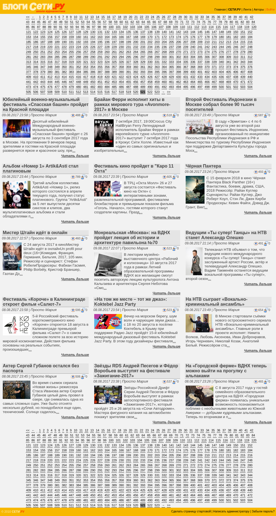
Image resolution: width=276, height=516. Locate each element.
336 (192, 62)
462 (178, 82)
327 (128, 62)
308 (221, 57)
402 (207, 72)
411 (42, 77)
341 (228, 62)
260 (107, 52)
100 (111, 27)
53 (83, 22)
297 (142, 57)
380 (49, 72)
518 (121, 91)
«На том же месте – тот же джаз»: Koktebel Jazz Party (130, 302)
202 (149, 42)
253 (57, 52)
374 (235, 67)
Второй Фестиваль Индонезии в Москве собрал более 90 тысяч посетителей (221, 104)
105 (146, 27)
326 (121, 62)
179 (214, 37)
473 (28, 86)
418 (92, 77)
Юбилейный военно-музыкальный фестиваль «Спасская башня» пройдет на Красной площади (46, 104)
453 (114, 82)
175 (185, 37)
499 (214, 86)
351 (71, 67)
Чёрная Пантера (203, 166)
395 (157, 72)
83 (247, 22)
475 (42, 86)
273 (200, 52)
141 (171, 32)
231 (128, 47)
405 (228, 72)
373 (228, 67)
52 (77, 22)
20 (130, 17)
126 (64, 32)
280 (249, 52)
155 (42, 37)
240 (192, 47)
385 (85, 72)
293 (114, 57)
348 (49, 67)
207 (185, 42)
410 (35, 77)
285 (57, 57)
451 (100, 82)
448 (78, 82)
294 (121, 57)
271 (185, 52)
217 (28, 47)
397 (171, 72)
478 (64, 86)
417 (85, 77)
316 (49, 62)
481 (85, 86)
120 (254, 27)
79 (226, 22)
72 (187, 22)
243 (214, 47)
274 (207, 52)
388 (107, 72)
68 (165, 22)
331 (157, 62)
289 (85, 57)
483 (100, 86)
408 (249, 72)
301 (171, 57)
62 (132, 22)
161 (85, 37)
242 (207, 47)
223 (71, 47)
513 (85, 91)
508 (49, 91)
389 (114, 72)
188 (49, 42)
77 (214, 22)
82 (242, 22)
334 (178, 62)
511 (71, 91)
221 (57, 47)
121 (28, 32)
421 (114, 77)
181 (228, 37)
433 (200, 77)
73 (193, 22)
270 (178, 52)
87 (38, 27)
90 (55, 27)
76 (209, 22)
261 (114, 52)
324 (107, 62)
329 (142, 62)
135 (128, 32)
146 (207, 32)
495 (185, 86)
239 (185, 47)
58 (110, 22)
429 (171, 77)
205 (171, 42)
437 (228, 77)
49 (60, 22)
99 (104, 27)
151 (242, 32)
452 (107, 82)
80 (231, 22)
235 (157, 47)
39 (235, 17)
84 (253, 22)
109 (175, 27)
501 (228, 86)
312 (249, 57)
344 (249, 62)
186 (35, 42)
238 (178, 47)
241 (200, 47)
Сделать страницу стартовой (191, 511)
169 (142, 37)
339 (214, 62)
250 (35, 52)
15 (103, 17)
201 (142, 42)
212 (221, 42)
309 (228, 57)
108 (168, 27)
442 (35, 82)
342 (235, 62)
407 (242, 72)
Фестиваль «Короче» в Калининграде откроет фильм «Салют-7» (44, 302)
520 (135, 91)
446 (64, 82)
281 (28, 57)
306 (207, 57)
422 (121, 77)
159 (71, 37)
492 (164, 86)
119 (246, 27)
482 (92, 86)
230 (121, 47)
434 (207, 77)
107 (161, 27)
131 (100, 32)
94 (77, 27)
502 (235, 86)
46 (44, 22)
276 (221, 52)
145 (200, 32)
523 (157, 91)
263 (128, 52)
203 (157, 42)
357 (114, 67)
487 (128, 86)
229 (114, 47)
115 (218, 27)
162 (92, 37)
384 (78, 72)
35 (213, 17)
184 (249, 37)
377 (28, 72)
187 (42, 42)
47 (49, 22)
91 (60, 27)
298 (149, 57)
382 (64, 72)
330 (149, 62)
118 (239, 27)
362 (149, 67)
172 (164, 37)
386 (92, 72)
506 (35, 91)
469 (228, 82)
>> (168, 91)
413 (57, 77)
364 (164, 67)
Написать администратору (231, 511)
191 (71, 42)
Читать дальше (75, 156)
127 (71, 32)
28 (174, 17)
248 (249, 47)
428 (164, 77)
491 (157, 86)
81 (237, 22)
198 (121, 42)
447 (71, 82)
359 (128, 67)
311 (242, 57)
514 (92, 91)
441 (28, 82)
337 (200, 62)
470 (235, 82)
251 (42, 52)
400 (192, 72)
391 (128, 72)
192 (78, 42)
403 (214, 72)
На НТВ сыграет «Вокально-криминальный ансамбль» (216, 302)
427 (157, 77)
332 (164, 62)
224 (78, 47)
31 (191, 17)
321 (85, 62)
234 (149, 47)
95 (83, 27)
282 (35, 57)
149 (228, 32)
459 (157, 82)
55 (93, 22)
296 (135, 57)
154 (35, 37)
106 (154, 27)
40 (240, 17)
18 (119, 17)
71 (181, 22)
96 (88, 27)
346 (35, 67)
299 (157, 57)
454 (121, 82)
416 (78, 77)
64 (143, 22)
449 (85, 82)
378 (35, 72)
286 (64, 57)
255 (71, 52)
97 (93, 27)
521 (142, 91)
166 (121, 37)
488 (135, 86)
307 (214, 57)
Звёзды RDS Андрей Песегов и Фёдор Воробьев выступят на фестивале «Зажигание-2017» (136, 370)
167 (128, 37)
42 (251, 17)
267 (157, 52)
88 (44, 27)
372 (221, 67)
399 (185, 72)
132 (107, 32)
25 (158, 17)
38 (229, 17)
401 (200, 72)
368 (192, 67)
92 (66, 27)
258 (92, 52)
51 (71, 22)
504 (249, 86)
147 (214, 32)
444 (49, 82)
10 (75, 17)
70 (176, 22)
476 (49, 86)
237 (171, 47)
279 (242, 52)
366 (178, 67)
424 (135, 77)
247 (242, 47)
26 (163, 17)
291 (100, 57)
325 (114, 62)
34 (207, 17)
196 (107, 42)
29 (180, 17)
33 (202, 17)
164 (107, 37)
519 (128, 91)
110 (182, 27)
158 (64, 37)
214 (235, 42)
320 (78, 62)
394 (149, 72)
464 (192, 82)
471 (242, 82)
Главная (220, 9)
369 (200, 67)
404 (221, 72)
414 (64, 77)
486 (121, 86)
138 (149, 32)
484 (107, 86)
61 (126, 22)
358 (121, 67)
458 (149, 82)
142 (178, 32)
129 (85, 32)
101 (118, 27)
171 (157, 37)
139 (157, 32)
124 (49, 32)
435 (214, 77)
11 (81, 17)
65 (148, 22)
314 (35, 62)
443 (42, 82)
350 (64, 67)
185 (28, 42)
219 (42, 47)
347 (42, 67)
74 (198, 22)
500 (221, 86)
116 (225, 27)
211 (214, 42)
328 (135, 62)
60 (121, 22)
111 (189, 27)
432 (192, 77)
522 (149, 91)
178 (207, 37)
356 (107, 67)
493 (171, 86)
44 (33, 22)
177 (200, 37)
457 (142, 82)
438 (235, 77)
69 (170, 22)
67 (160, 22)
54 (88, 22)
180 (221, 37)
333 (171, 62)
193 (85, 42)
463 (185, 82)
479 (71, 86)
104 (139, 27)
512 (78, 91)
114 (211, 27)
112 (196, 27)
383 (71, 72)
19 (125, 17)
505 (28, 91)
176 (192, 37)
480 (78, 86)
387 (100, 72)
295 (128, 57)
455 (128, 82)
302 (178, 57)
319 (71, 62)
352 (78, 67)
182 (235, 37)
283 (42, 57)
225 (85, 47)
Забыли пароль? (263, 511)
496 (192, 86)
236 (164, 47)
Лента (247, 9)
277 (228, 52)
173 (171, 37)
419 (100, 77)
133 (114, 32)
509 (57, 91)
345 (28, 67)
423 (128, 77)
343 (242, 62)
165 (114, 37)
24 (152, 17)
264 (135, 52)
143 (185, 32)
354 (92, 67)
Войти (270, 9)
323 (100, 62)
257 (85, 52)
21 (136, 17)
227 (100, 47)
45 (38, 22)
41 (246, 17)
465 (200, 82)
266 (149, 52)
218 (35, 47)
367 (185, 67)
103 (132, 27)
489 (142, 86)
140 (164, 32)
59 (115, 22)
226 (92, 47)
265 (142, 52)
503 (242, 86)
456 (135, 82)
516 (107, 91)
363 (157, 67)
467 (214, 82)
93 (71, 27)
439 (242, 77)
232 (135, 47)
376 (249, 67)
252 (49, 52)
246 (235, 47)
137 (142, 32)
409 (28, 77)
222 (64, 47)
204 (164, 42)
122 (35, 32)
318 (64, 62)
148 (221, 32)
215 (242, 42)
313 (28, 62)
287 (71, 57)
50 (66, 22)
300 (164, 57)
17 (114, 17)
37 (224, 17)
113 (203, 27)
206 (178, 42)
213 (228, 42)
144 (192, 32)
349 (57, 67)
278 (235, 52)
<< (27, 17)
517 (114, 91)
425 (142, 77)
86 (33, 27)
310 (235, 57)
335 (185, 62)
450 (92, 82)
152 (249, 32)
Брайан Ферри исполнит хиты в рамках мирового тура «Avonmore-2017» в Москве (132, 104)
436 (221, 77)
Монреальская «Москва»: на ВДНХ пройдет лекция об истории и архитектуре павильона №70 (132, 237)
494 (178, 86)
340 (221, 62)
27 (169, 17)
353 (85, 67)
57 (104, 22)
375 (242, 67)
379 (42, 72)
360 (135, 67)
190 (64, 42)
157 (57, 37)
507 (42, 91)
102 (125, 27)
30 (185, 17)
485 (114, 86)
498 (207, 86)
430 (178, 77)
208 (192, 42)
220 (49, 47)
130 (92, 32)
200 (135, 42)
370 (207, 67)
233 (142, 47)
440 (249, 77)
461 (171, 82)
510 (64, 91)
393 (142, 72)
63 (137, 22)
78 (220, 22)
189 (57, 42)
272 (192, 52)
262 (121, 52)
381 (57, 72)
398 (178, 72)
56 (99, 22)
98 (99, 27)
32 (196, 17)
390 (121, 72)
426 (149, 77)
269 (171, 52)
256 (78, 52)
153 (28, 37)
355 (100, 67)
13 (92, 17)
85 (27, 27)
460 (164, 82)
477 (57, 86)
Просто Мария (43, 115)
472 (249, 82)
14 (97, 17)
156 (49, 37)
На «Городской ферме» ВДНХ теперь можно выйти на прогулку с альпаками (226, 370)
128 (78, 32)
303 (185, 57)
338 (207, 62)
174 (178, 37)
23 (147, 17)
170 (149, 37)
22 (141, 17)
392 (135, 72)
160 (78, 37)
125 (57, 32)
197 (114, 42)
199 (128, 42)
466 (207, 82)
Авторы (259, 9)
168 (135, 37)
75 (204, 22)
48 (55, 22)
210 (207, 42)
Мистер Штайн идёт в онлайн (35, 232)
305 (200, 57)
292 (107, 57)
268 (164, 52)
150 (235, 32)
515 (100, 91)
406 (235, 72)
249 (28, 52)
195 (100, 42)
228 (107, 47)
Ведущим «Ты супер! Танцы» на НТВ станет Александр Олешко (226, 235)
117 (232, 27)
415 (71, 77)
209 (200, 42)
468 (221, 82)
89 (49, 27)
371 (214, 67)
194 (92, 42)
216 (249, 42)
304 (192, 57)
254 (64, 52)
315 (42, 62)
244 (221, 47)
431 (185, 77)
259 (100, 52)
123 (42, 32)
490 (149, 86)
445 (57, 82)
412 (49, 77)
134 (121, 32)
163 (100, 37)
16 (108, 17)
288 (78, 57)
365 (171, 67)
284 (49, 57)
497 (200, 86)
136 (135, 32)
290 (92, 57)
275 (214, 52)
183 (242, 37)
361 (142, 67)
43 (27, 22)
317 (57, 62)
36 (218, 17)
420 (107, 77)
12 (86, 17)
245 (228, 47)
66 (154, 22)
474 (35, 86)
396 (164, 72)
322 (92, 62)
